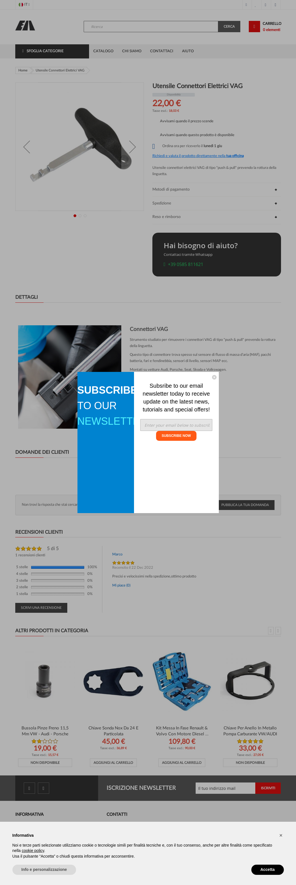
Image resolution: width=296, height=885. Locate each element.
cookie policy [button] (33, 850)
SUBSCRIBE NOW (176, 436)
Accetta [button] (267, 869)
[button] (281, 835)
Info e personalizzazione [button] (44, 869)
